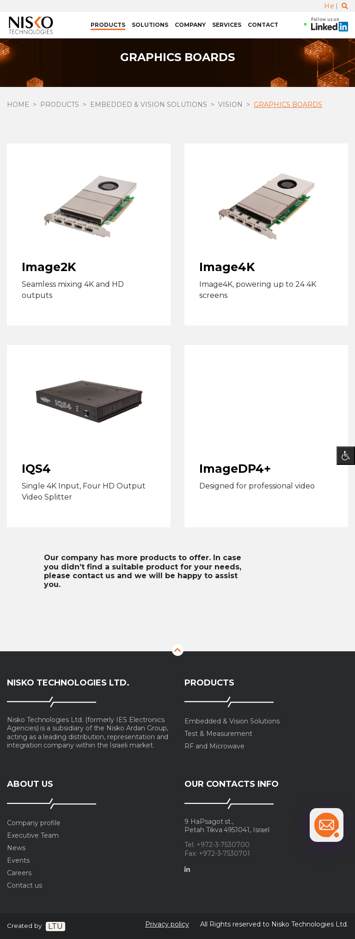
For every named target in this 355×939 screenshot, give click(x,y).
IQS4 (36, 469)
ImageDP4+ (235, 469)
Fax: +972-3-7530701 (217, 854)
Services (226, 24)
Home (18, 104)
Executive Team (33, 836)
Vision (230, 104)
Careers (19, 873)
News (16, 848)
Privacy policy (167, 924)
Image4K (227, 267)
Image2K (49, 267)
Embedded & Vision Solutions (148, 104)
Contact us (24, 886)
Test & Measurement (218, 734)
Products (108, 24)
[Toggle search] (345, 6)
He (329, 6)
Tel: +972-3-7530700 (217, 845)
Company (190, 24)
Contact (263, 24)
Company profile (34, 823)
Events (18, 861)
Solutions (150, 24)
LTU (55, 926)
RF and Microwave (214, 746)
